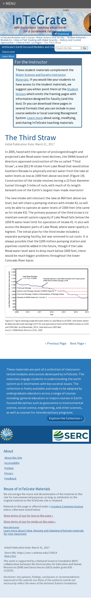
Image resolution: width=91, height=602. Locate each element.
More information (11, 527)
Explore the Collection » (65, 418)
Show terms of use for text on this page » (28, 515)
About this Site (13, 457)
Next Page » (77, 343)
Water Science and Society (50, 37)
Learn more (35, 118)
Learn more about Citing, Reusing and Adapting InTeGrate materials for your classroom (44, 532)
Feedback (10, 478)
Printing (9, 468)
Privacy (8, 473)
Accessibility (12, 463)
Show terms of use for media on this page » (30, 521)
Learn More (8, 56)
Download (61, 33)
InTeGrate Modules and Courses (17, 37)
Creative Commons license (67, 506)
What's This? (10, 556)
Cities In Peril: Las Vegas (29, 42)
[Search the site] (68, 48)
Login (66, 10)
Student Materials (76, 37)
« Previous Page (55, 343)
